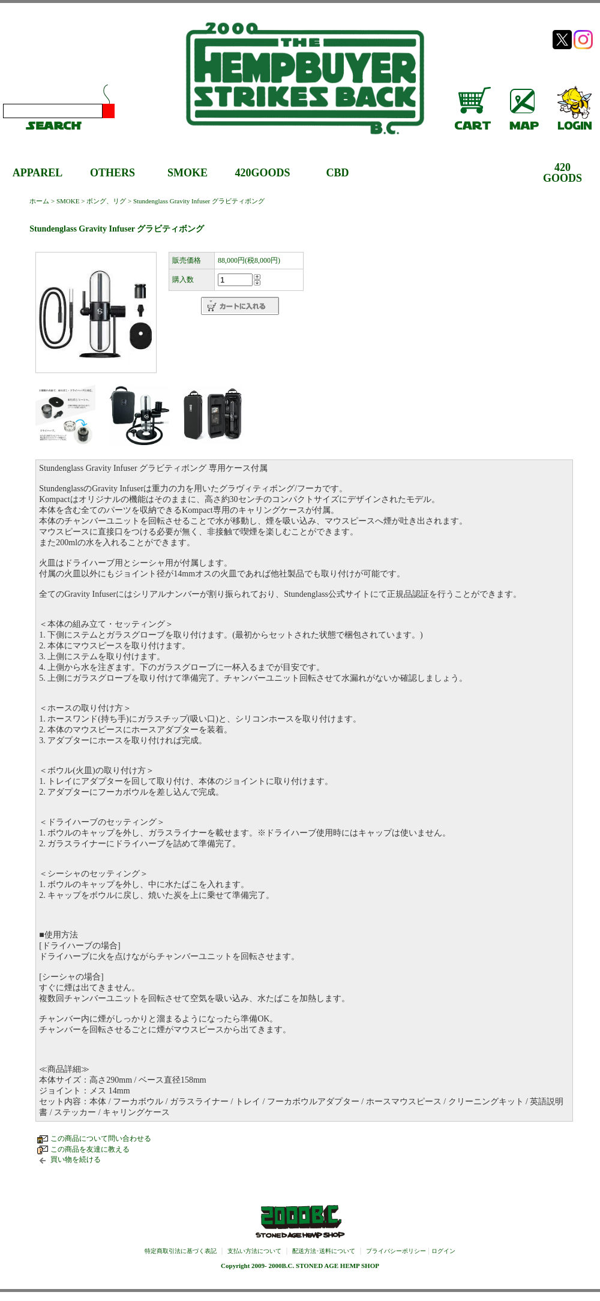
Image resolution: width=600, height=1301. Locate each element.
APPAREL (38, 173)
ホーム (39, 201)
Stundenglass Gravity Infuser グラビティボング (199, 201)
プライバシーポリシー (396, 1251)
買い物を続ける (75, 1159)
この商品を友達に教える (90, 1149)
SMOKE (187, 173)
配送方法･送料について (323, 1251)
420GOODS (262, 173)
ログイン (443, 1251)
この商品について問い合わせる (100, 1138)
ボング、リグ (106, 201)
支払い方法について (254, 1251)
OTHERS (112, 173)
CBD (337, 173)
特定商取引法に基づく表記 (181, 1251)
